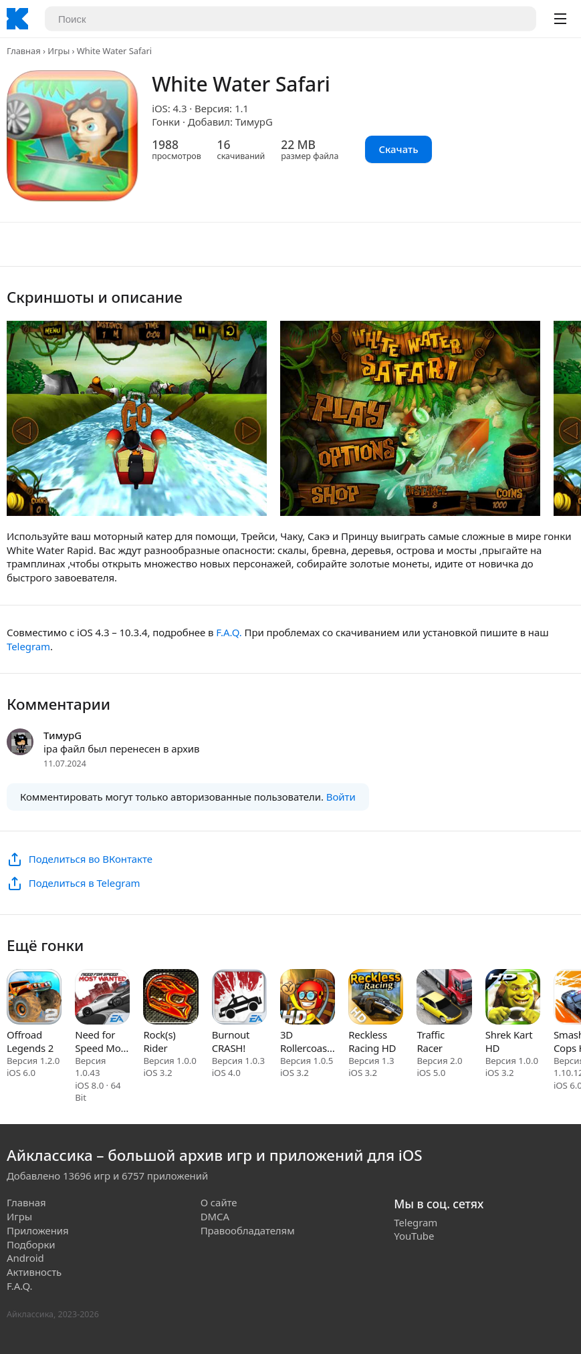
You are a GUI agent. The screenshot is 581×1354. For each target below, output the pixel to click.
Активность (34, 1271)
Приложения (38, 1230)
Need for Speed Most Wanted (101, 1041)
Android (25, 1257)
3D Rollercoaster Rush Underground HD (307, 1041)
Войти (341, 796)
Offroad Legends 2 (30, 1041)
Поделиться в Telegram (84, 883)
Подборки (31, 1244)
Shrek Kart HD (509, 1041)
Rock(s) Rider (159, 1041)
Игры (58, 51)
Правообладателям (248, 1230)
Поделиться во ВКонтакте (90, 858)
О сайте (219, 1202)
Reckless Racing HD (372, 1041)
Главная (24, 51)
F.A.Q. (228, 632)
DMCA (215, 1216)
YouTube (414, 1235)
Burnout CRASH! (231, 1041)
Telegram (28, 646)
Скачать (398, 149)
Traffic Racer (431, 1041)
